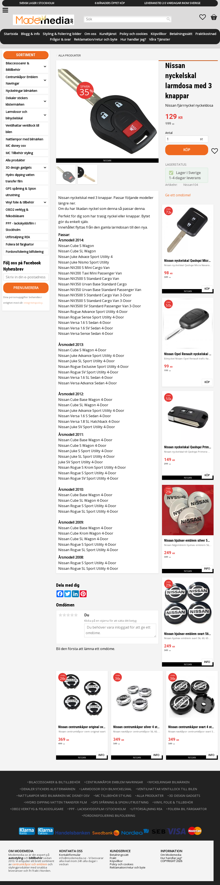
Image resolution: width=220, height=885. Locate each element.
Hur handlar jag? (171, 857)
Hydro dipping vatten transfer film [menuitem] (20, 178)
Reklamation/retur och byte (127, 867)
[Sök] (168, 19)
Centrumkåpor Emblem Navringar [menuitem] (22, 80)
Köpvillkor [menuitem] (159, 33)
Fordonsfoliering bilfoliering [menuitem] (24, 252)
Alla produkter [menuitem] (15, 160)
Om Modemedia (170, 854)
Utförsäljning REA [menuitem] (18, 237)
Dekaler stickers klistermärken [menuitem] (17, 101)
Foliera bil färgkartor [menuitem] (20, 244)
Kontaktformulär (70, 854)
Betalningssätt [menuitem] (181, 33)
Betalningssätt (119, 854)
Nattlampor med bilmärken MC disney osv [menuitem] (24, 142)
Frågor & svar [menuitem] (60, 39)
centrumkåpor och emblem (29, 864)
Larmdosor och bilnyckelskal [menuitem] (16, 115)
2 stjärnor (64, 615)
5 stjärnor (76, 615)
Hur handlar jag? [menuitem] (133, 39)
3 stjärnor (68, 615)
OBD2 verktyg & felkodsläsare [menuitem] (17, 213)
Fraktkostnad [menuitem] (205, 33)
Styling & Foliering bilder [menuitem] (62, 33)
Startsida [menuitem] (11, 33)
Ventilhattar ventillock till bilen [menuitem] (22, 128)
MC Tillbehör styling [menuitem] (19, 153)
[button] (204, 17)
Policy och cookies (121, 864)
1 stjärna (60, 615)
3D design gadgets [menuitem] (19, 167)
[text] (191, 117)
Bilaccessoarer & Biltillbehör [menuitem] (17, 66)
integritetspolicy (33, 302)
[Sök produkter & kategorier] (128, 19)
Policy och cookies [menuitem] (133, 33)
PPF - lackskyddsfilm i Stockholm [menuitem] (20, 226)
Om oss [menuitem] (90, 33)
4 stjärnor (72, 615)
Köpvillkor (116, 860)
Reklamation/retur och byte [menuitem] (95, 39)
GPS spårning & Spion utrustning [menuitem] (21, 191)
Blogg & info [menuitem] (30, 33)
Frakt (113, 857)
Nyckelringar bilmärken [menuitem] (21, 91)
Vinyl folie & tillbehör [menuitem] (20, 202)
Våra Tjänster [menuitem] (159, 39)
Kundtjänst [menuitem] (107, 33)
